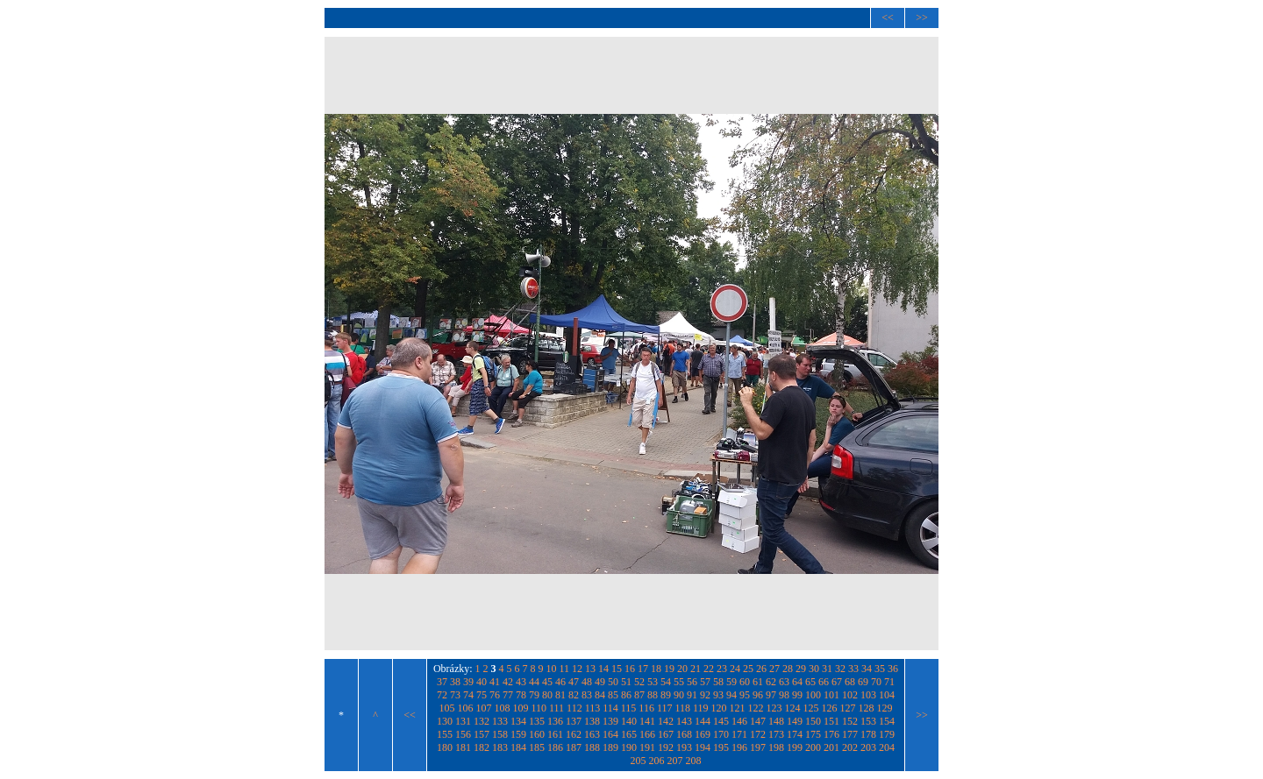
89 (665, 695)
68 (850, 682)
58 (718, 682)
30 (814, 668)
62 (771, 682)
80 (547, 695)
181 (463, 747)
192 (666, 747)
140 (629, 721)
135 (537, 721)
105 (446, 708)
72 (442, 695)
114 (610, 708)
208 (694, 760)
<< (887, 17)
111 (556, 708)
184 (518, 747)
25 (748, 668)
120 (719, 708)
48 (587, 682)
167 (666, 734)
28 (787, 668)
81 (560, 695)
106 (465, 708)
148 (776, 721)
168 (684, 734)
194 (702, 747)
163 (592, 734)
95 (744, 695)
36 (893, 668)
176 (831, 734)
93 (718, 695)
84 (600, 695)
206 (657, 760)
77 (508, 695)
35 (879, 668)
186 (555, 747)
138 (592, 721)
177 (850, 734)
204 (887, 747)
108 (502, 708)
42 (508, 682)
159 (518, 734)
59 (731, 682)
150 (813, 721)
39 (468, 682)
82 (573, 695)
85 (613, 695)
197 (758, 747)
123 (774, 708)
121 (738, 708)
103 (868, 695)
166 (647, 734)
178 (868, 734)
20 (682, 668)
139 (610, 721)
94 (731, 695)
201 (831, 747)
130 (445, 721)
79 (534, 695)
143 (684, 721)
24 (735, 668)
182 (481, 747)
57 (705, 682)
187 (574, 747)
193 (684, 747)
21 (695, 668)
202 (850, 747)
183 (500, 747)
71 (889, 682)
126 (830, 708)
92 (705, 695)
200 (813, 747)
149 (795, 721)
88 (652, 695)
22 (708, 668)
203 (868, 747)
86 (626, 695)
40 (481, 682)
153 (868, 721)
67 (836, 682)
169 (702, 734)
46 (560, 682)
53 (652, 682)
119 (701, 708)
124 (793, 708)
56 (692, 682)
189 (610, 747)
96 (758, 695)
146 (739, 721)
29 (801, 668)
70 (876, 682)
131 (463, 721)
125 (811, 708)
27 (774, 668)
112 (574, 708)
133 (500, 721)
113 (593, 708)
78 (521, 695)
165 (629, 734)
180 (445, 747)
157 (481, 734)
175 (813, 734)
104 (887, 695)
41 (494, 682)
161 (555, 734)
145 (721, 721)
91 (692, 695)
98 (784, 695)
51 (626, 682)
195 (721, 747)
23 (722, 668)
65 (810, 682)
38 (455, 682)
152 (850, 721)
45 (547, 682)
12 (577, 668)
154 (887, 721)
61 (758, 682)
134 (518, 721)
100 (813, 695)
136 (555, 721)
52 (639, 682)
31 (827, 668)
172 (758, 734)
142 (666, 721)
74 (468, 695)
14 (603, 668)
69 (863, 682)
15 (616, 668)
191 (647, 747)
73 (455, 695)
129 (885, 708)
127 (848, 708)
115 (629, 708)
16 (629, 668)
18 (656, 668)
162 (574, 734)
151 (831, 721)
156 (463, 734)
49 (600, 682)
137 (574, 721)
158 (500, 734)
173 (776, 734)
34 (866, 668)
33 (853, 668)
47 (573, 682)
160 (537, 734)
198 (776, 747)
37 (442, 682)
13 (590, 668)
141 (647, 721)
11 (565, 668)
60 (744, 682)
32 (840, 668)
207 (675, 760)
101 (831, 695)
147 (758, 721)
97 (771, 695)
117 (665, 708)
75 (481, 695)
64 (797, 682)
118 (682, 708)
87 (639, 695)
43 (521, 682)
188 (592, 747)
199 (795, 747)
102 (850, 695)
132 (481, 721)
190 (629, 747)
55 (679, 682)
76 (494, 695)
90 (679, 695)
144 (702, 721)
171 (739, 734)
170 (721, 734)
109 (520, 708)
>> (922, 17)
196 (739, 747)
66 (823, 682)
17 (643, 668)
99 (797, 695)
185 (537, 747)
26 (761, 668)
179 (887, 734)
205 (638, 760)
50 (613, 682)
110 (538, 708)
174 (795, 734)
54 (665, 682)
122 (756, 708)
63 (784, 682)
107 (483, 708)
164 (610, 734)
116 (646, 708)
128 (866, 708)
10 (551, 668)
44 (534, 682)
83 (587, 695)
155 (445, 734)
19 (669, 668)
